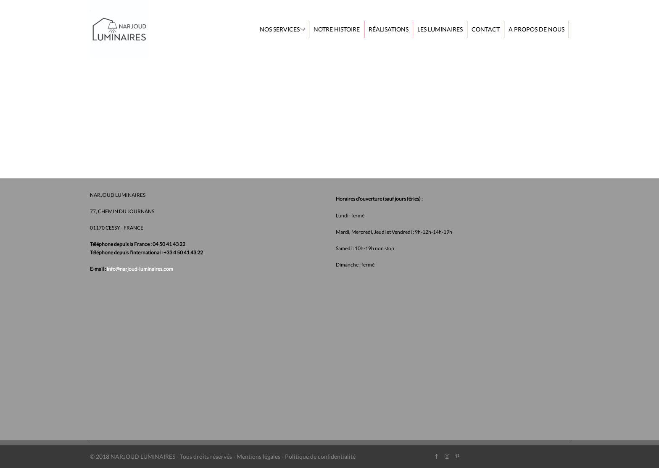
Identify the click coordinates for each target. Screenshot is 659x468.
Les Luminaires (440, 29)
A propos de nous (536, 29)
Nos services (282, 29)
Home (98, 72)
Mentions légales (258, 456)
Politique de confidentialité (320, 456)
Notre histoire (337, 29)
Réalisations (389, 29)
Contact (486, 29)
